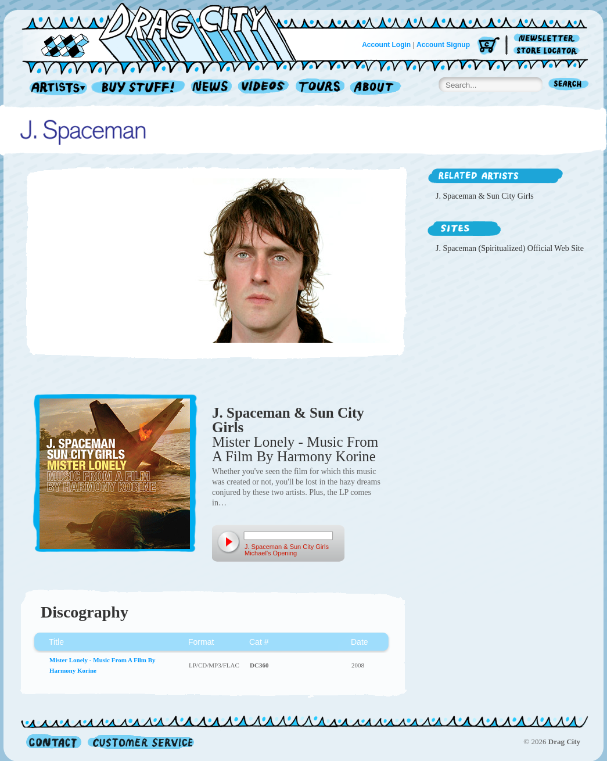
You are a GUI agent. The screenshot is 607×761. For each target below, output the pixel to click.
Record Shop (139, 88)
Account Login (386, 45)
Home (166, 31)
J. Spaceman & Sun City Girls (288, 420)
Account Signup (443, 45)
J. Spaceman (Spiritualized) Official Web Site (510, 248)
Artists (55, 88)
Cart (488, 46)
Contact (53, 741)
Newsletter (548, 39)
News (212, 88)
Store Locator (548, 51)
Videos (264, 88)
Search (568, 85)
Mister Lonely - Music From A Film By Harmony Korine (295, 449)
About (375, 88)
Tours (320, 88)
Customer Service (140, 741)
